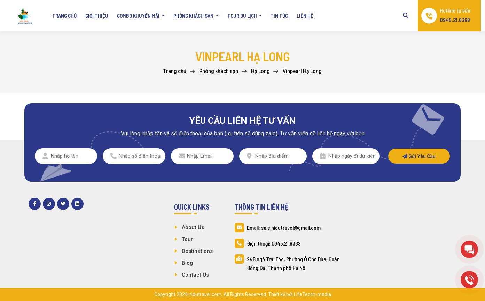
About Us (193, 227)
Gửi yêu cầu (419, 156)
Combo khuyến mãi (139, 16)
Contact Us (195, 275)
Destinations (197, 251)
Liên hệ (305, 16)
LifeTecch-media (312, 294)
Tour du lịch (242, 16)
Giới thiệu (96, 16)
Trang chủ (64, 16)
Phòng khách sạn (193, 16)
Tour (187, 239)
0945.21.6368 (455, 19)
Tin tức (279, 16)
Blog (187, 263)
